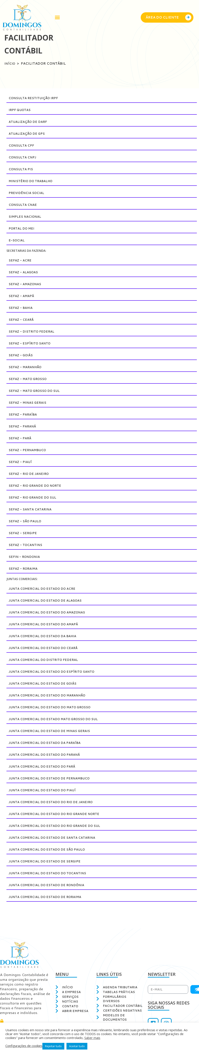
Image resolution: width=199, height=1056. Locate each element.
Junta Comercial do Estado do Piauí (46, 790)
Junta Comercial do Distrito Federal (48, 659)
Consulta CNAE (24, 204)
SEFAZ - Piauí (21, 462)
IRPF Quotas (21, 110)
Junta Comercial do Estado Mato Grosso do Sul (59, 719)
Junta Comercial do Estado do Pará (46, 766)
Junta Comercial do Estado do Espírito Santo (57, 671)
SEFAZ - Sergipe (24, 533)
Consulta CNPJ (24, 157)
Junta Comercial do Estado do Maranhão (52, 695)
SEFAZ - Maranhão (27, 367)
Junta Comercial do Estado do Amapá (48, 624)
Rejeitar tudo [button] (53, 1046)
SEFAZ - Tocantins (27, 545)
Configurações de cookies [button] (23, 1046)
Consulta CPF (23, 145)
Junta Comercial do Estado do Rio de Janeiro (56, 802)
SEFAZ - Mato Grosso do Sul (38, 390)
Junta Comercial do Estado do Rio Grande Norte (60, 814)
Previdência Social (28, 193)
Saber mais (92, 1038)
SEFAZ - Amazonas (27, 284)
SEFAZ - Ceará (22, 319)
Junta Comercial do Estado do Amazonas (52, 612)
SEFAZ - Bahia (22, 307)
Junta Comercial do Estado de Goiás (47, 683)
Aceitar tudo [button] (77, 1046)
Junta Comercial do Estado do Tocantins (52, 873)
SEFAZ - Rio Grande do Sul (35, 497)
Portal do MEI (23, 228)
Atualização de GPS (29, 133)
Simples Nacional (27, 216)
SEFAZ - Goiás (22, 355)
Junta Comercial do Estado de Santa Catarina (57, 837)
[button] (57, 17)
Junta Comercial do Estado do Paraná (49, 754)
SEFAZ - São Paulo (27, 521)
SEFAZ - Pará (21, 438)
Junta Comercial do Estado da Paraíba (49, 742)
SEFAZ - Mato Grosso (30, 379)
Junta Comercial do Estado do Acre (46, 588)
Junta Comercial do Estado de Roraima (50, 897)
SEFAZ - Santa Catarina (32, 509)
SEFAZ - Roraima (25, 568)
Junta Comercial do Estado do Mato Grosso (55, 707)
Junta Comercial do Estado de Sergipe (49, 861)
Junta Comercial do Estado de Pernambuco (54, 778)
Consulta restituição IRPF (37, 98)
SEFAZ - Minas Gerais (30, 402)
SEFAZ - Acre (21, 260)
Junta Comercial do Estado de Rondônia (51, 885)
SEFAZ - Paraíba (24, 414)
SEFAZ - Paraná (24, 426)
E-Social (18, 240)
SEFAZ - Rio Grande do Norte (38, 485)
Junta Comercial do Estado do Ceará (47, 648)
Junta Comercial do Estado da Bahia (47, 636)
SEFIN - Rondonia (26, 556)
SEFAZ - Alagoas (25, 272)
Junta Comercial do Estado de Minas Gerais (54, 731)
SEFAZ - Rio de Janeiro (31, 473)
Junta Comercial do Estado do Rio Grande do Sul (60, 825)
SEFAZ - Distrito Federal (34, 331)
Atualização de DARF (30, 121)
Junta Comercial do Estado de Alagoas (50, 600)
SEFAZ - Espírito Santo (32, 343)
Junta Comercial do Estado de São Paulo (52, 849)
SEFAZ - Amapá (23, 296)
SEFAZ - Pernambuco (30, 450)
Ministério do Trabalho (34, 181)
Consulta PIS (22, 169)
